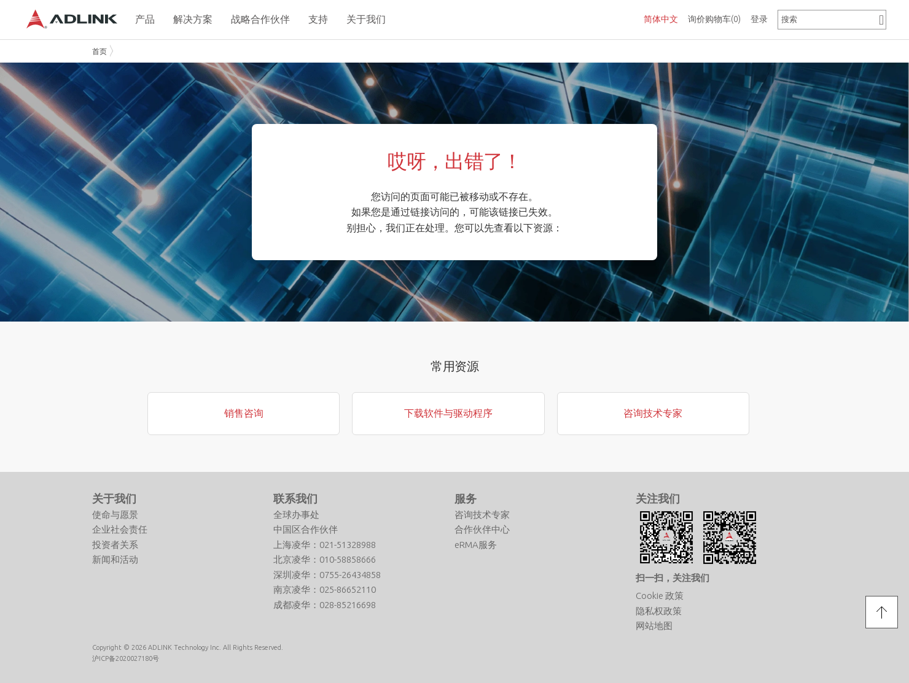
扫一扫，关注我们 (672, 578)
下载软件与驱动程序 (448, 413)
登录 (759, 19)
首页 (99, 51)
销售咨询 (243, 413)
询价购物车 (714, 19)
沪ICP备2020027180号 (125, 658)
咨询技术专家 (652, 413)
